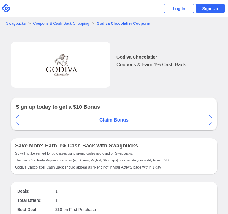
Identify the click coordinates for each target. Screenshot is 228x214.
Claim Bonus (114, 119)
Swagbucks (16, 23)
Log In (179, 8)
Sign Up (210, 8)
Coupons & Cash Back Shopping (61, 23)
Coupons (123, 23)
